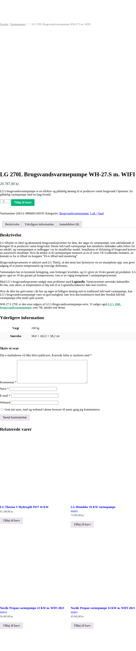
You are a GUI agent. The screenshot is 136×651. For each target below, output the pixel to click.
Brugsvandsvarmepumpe (74, 213)
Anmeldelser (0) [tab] (69, 224)
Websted (5, 406)
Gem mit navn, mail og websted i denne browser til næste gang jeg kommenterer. (52, 414)
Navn (4, 393)
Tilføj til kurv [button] (11, 524)
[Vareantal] (5, 201)
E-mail (5, 400)
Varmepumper (17, 24)
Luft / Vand (97, 213)
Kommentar (8, 386)
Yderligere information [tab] (39, 224)
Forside (4, 24)
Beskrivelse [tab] (12, 224)
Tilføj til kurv (23, 202)
